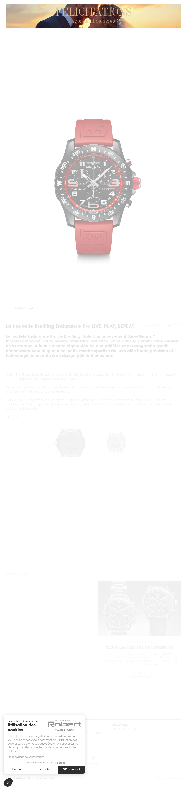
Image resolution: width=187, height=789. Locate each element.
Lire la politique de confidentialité (26, 757)
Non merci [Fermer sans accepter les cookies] (17, 769)
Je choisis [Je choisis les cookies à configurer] (44, 769)
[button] (8, 782)
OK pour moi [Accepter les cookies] (71, 769)
